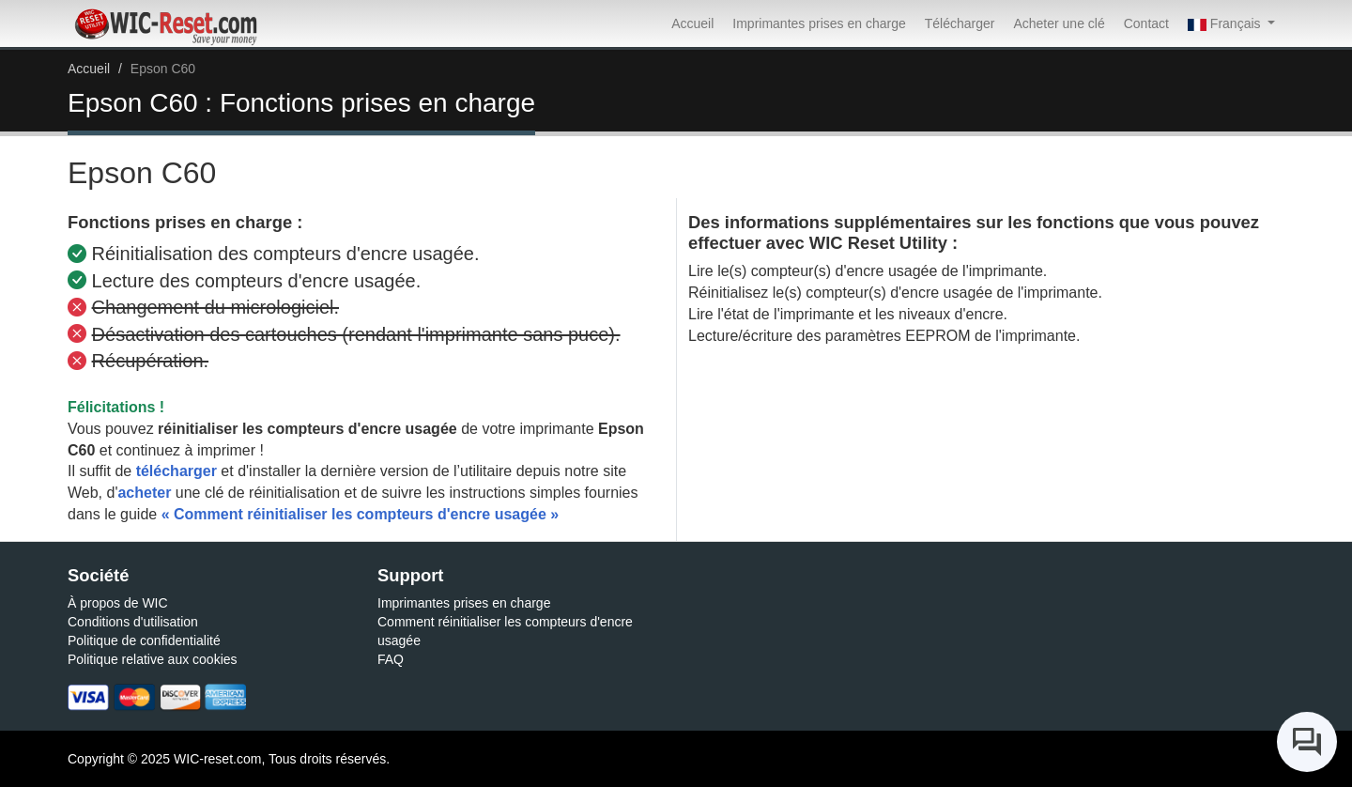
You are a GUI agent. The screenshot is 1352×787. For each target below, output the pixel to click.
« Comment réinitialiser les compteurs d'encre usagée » (360, 514)
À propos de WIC (118, 602)
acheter (144, 493)
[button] (1231, 23)
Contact (1146, 23)
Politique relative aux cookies (153, 659)
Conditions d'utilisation (133, 621)
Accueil (692, 23)
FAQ (390, 659)
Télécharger (960, 23)
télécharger (176, 471)
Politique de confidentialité (144, 640)
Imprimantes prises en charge (818, 23)
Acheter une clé (1058, 23)
